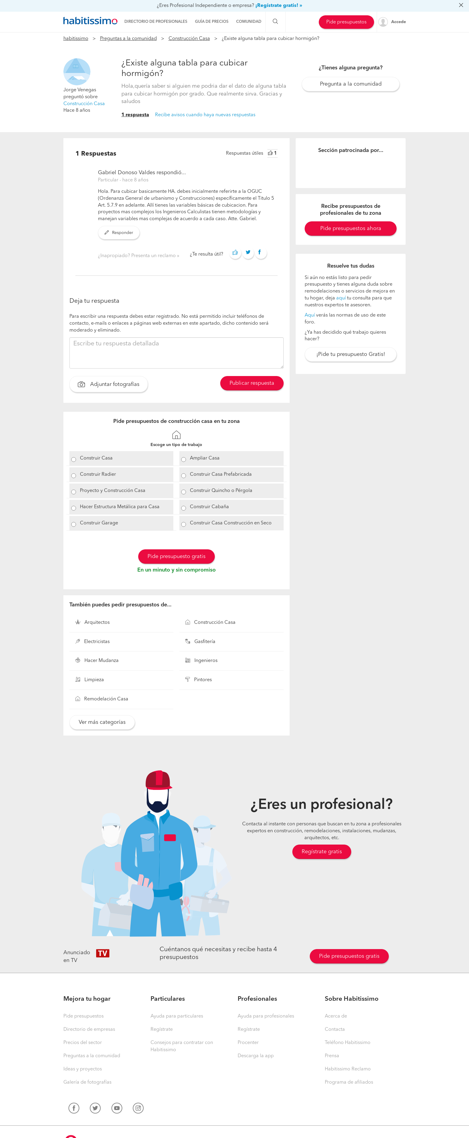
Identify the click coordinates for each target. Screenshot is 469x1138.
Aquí (310, 315)
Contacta (335, 1029)
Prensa (332, 1056)
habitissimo (75, 38)
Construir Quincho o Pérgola (221, 490)
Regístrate (162, 1029)
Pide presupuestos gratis (349, 956)
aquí (341, 298)
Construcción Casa (189, 38)
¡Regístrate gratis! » (278, 5)
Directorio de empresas (89, 1029)
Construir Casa (96, 458)
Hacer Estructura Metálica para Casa (120, 507)
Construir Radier (98, 474)
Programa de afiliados (349, 1082)
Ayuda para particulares (177, 1016)
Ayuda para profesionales (266, 1016)
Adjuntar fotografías (108, 385)
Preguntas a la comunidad (128, 38)
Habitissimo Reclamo (348, 1069)
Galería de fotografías (87, 1082)
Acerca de (336, 1016)
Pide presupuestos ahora (350, 228)
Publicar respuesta (252, 383)
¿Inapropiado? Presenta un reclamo (137, 255)
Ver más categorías (102, 722)
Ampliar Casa (205, 458)
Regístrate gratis (322, 851)
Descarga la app (256, 1056)
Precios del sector (82, 1042)
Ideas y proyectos (82, 1069)
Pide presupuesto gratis (177, 556)
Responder (119, 233)
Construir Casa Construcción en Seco (231, 523)
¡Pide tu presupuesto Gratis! (350, 354)
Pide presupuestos (346, 22)
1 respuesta (135, 115)
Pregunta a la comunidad (351, 84)
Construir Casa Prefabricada (221, 474)
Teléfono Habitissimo (347, 1042)
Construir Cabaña (209, 507)
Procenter (248, 1042)
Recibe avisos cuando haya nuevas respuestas (205, 115)
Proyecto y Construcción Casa (112, 490)
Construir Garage (99, 523)
